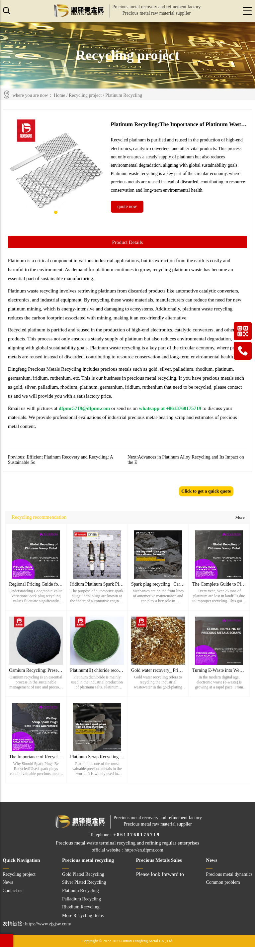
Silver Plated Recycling (84, 882)
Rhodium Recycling (80, 906)
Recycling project (85, 95)
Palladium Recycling (81, 898)
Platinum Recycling (123, 95)
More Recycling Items (83, 915)
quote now (127, 206)
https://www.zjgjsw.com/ (48, 923)
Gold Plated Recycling (83, 874)
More (239, 517)
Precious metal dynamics (229, 874)
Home (59, 95)
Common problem (223, 882)
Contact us (13, 890)
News (8, 882)
